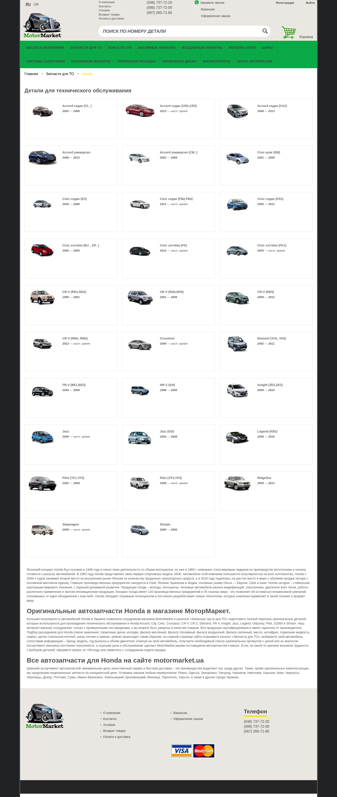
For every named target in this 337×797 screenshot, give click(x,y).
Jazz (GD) (167, 435)
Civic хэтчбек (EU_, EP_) (80, 249)
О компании (107, 4)
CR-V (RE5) (265, 295)
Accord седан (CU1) (272, 109)
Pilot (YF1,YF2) (73, 481)
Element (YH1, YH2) (271, 342)
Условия (104, 12)
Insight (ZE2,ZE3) (270, 388)
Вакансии (208, 12)
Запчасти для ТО (60, 77)
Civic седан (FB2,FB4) (176, 202)
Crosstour (167, 342)
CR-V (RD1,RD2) (74, 295)
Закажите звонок (209, 5)
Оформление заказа (215, 18)
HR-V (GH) (167, 388)
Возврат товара (109, 17)
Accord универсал (76, 156)
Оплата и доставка (111, 21)
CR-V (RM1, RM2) (75, 342)
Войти (310, 5)
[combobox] (184, 33)
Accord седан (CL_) (77, 109)
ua (36, 7)
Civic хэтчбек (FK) (173, 249)
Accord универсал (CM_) (178, 156)
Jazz (65, 435)
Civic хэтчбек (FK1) (271, 249)
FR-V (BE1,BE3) (74, 388)
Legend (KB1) (267, 435)
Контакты (105, 8)
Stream (165, 528)
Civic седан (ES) (74, 202)
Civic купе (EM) (268, 156)
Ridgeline (264, 481)
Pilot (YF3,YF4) (171, 481)
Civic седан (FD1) (270, 202)
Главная (32, 77)
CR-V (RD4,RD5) (172, 295)
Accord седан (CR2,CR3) (178, 109)
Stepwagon (70, 528)
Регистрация (284, 5)
